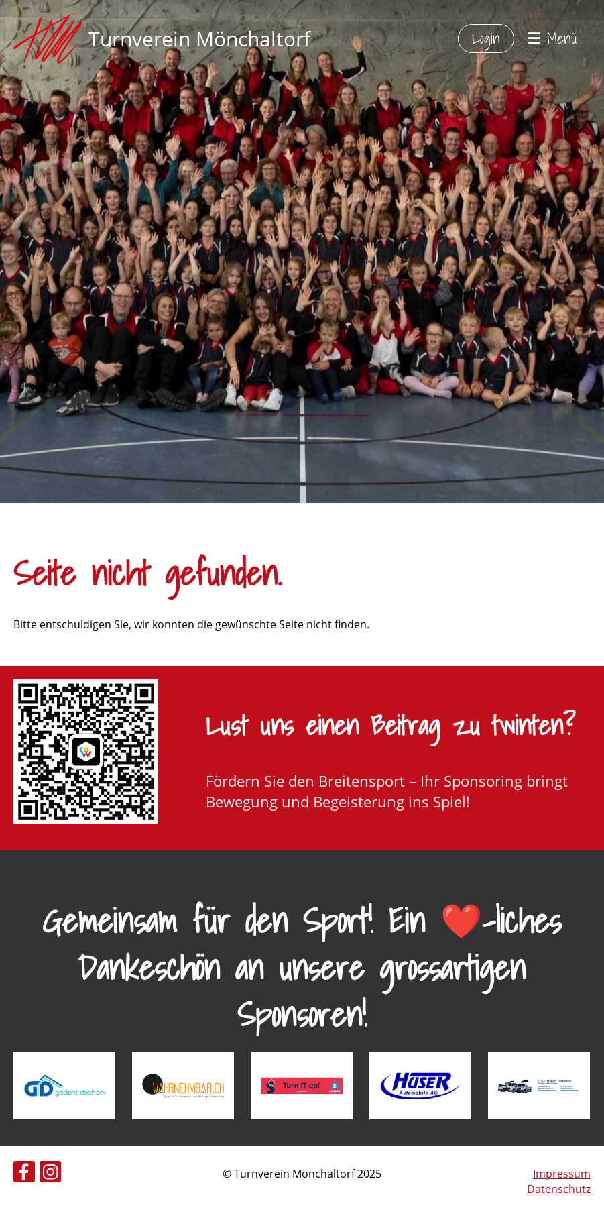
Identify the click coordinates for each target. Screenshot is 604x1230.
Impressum (562, 1173)
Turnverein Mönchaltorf (199, 38)
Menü (552, 38)
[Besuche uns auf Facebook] (24, 1174)
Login (486, 38)
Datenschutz (559, 1189)
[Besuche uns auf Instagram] (50, 1174)
